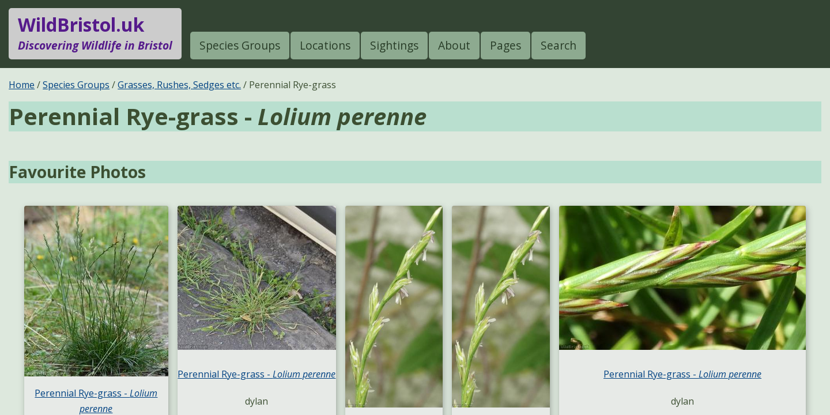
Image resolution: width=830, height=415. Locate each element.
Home (22, 84)
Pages (505, 45)
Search (558, 45)
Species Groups (239, 45)
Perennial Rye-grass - (256, 374)
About (454, 45)
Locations (325, 45)
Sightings (394, 45)
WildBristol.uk (95, 33)
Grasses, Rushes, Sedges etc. (179, 84)
